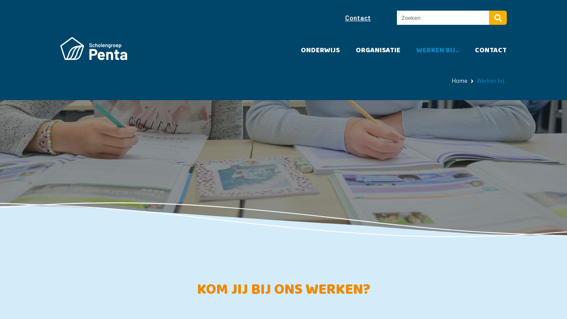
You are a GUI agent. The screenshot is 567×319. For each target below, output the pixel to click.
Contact (358, 18)
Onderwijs (320, 50)
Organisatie (378, 50)
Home (459, 80)
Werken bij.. (437, 50)
